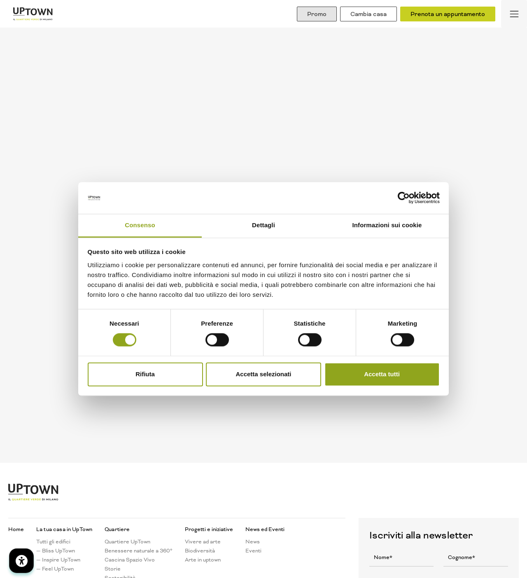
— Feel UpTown (55, 569)
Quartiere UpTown (127, 542)
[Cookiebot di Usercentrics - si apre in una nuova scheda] (404, 198)
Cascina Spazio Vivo (130, 560)
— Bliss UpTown (55, 551)
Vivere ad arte (203, 542)
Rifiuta (145, 374)
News (252, 542)
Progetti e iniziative (209, 529)
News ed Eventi (264, 529)
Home (16, 529)
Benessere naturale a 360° (139, 551)
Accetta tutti (382, 374)
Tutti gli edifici (53, 542)
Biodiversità (200, 551)
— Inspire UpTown (58, 560)
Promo (316, 14)
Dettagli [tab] (263, 224)
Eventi (253, 551)
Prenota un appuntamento (447, 14)
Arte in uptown (203, 560)
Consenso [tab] (140, 224)
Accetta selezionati (263, 374)
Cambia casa (368, 14)
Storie (113, 569)
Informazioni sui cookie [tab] (387, 224)
